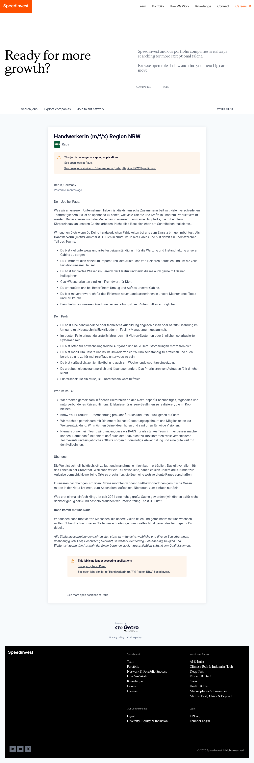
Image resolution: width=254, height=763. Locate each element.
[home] (16, 6)
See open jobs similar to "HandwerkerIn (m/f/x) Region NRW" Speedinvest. (110, 168)
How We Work (179, 6)
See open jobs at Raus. (78, 162)
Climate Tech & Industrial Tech (211, 666)
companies (57, 109)
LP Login (196, 716)
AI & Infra (197, 662)
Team (142, 6)
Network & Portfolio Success (147, 671)
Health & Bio (199, 686)
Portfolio (133, 666)
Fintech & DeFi (200, 676)
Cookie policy (134, 637)
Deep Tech (197, 671)
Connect (223, 6)
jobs (29, 109)
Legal (131, 716)
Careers (132, 691)
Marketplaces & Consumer (208, 691)
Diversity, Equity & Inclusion (147, 721)
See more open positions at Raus (87, 595)
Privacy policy (116, 637)
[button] (158, 6)
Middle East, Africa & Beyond (211, 696)
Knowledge (203, 6)
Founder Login (200, 721)
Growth (195, 681)
